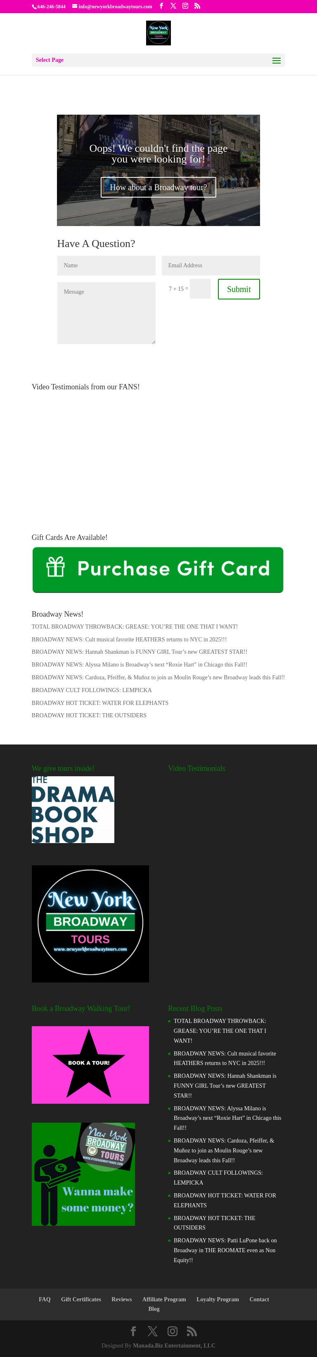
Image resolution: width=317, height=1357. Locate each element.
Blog (153, 1309)
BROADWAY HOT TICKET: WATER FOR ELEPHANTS (100, 703)
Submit (239, 289)
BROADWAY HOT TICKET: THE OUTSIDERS (89, 715)
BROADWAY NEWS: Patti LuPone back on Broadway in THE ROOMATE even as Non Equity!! (225, 1250)
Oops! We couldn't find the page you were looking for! (158, 153)
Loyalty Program (217, 1299)
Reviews (121, 1299)
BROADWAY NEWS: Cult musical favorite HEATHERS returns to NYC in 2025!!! (129, 639)
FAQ (45, 1299)
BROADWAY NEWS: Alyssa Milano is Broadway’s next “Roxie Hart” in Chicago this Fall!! (139, 665)
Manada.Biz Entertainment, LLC (174, 1346)
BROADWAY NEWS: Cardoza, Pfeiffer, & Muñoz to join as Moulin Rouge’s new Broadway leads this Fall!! (158, 677)
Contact (259, 1299)
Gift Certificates (81, 1299)
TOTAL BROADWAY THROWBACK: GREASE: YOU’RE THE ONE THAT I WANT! (135, 627)
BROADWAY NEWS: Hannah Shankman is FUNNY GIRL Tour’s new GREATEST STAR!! (139, 652)
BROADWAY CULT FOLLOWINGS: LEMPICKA (92, 690)
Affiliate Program (164, 1299)
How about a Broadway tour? (158, 187)
